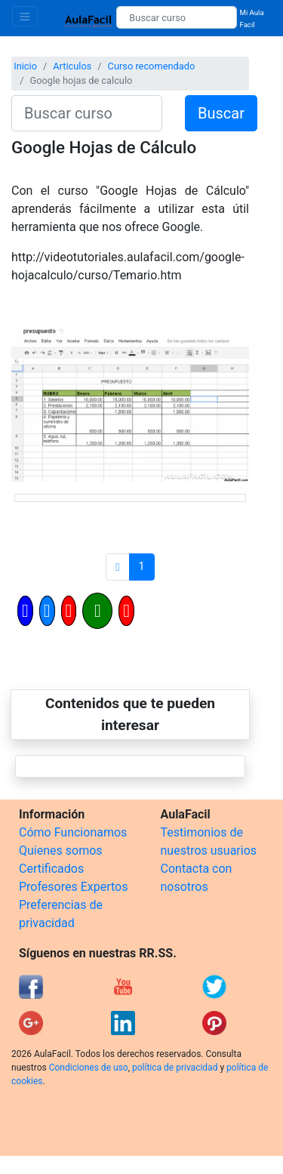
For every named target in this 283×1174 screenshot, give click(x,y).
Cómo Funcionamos (73, 832)
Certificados (51, 868)
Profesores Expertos (73, 887)
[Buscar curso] (176, 17)
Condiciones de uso (88, 1067)
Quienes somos (61, 850)
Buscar (221, 113)
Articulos (72, 66)
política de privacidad (174, 1067)
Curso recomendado (151, 66)
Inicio (25, 66)
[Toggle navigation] (25, 16)
